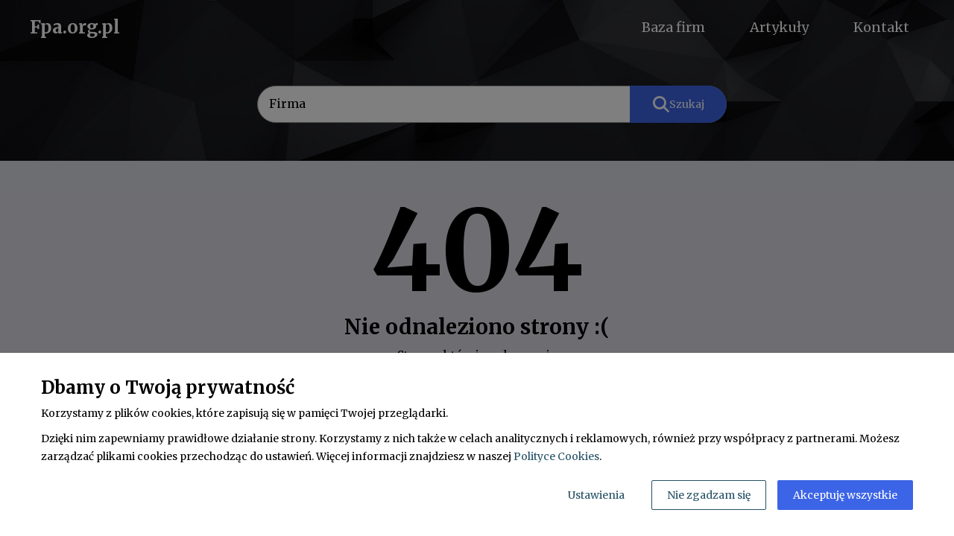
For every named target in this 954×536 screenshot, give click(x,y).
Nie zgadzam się (709, 495)
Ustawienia (596, 495)
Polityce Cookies (556, 456)
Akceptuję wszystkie (845, 495)
